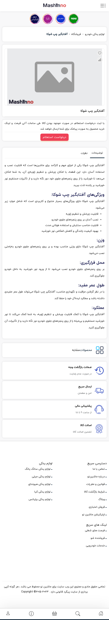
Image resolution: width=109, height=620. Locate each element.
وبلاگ (101, 499)
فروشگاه (76, 34)
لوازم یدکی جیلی (41, 476)
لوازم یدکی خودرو (94, 34)
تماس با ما (99, 469)
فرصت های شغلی (95, 530)
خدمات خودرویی (95, 546)
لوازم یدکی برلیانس (39, 499)
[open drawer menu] (103, 6)
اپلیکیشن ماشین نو (93, 514)
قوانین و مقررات (95, 484)
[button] (54, 614)
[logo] (54, 5)
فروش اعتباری (97, 507)
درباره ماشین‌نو (96, 476)
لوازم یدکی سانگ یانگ (37, 469)
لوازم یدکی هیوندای (39, 484)
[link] (101, 613)
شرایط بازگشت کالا (94, 492)
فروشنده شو (98, 538)
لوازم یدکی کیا (42, 492)
